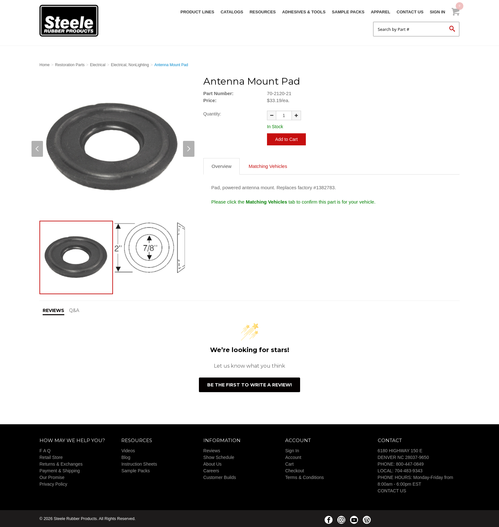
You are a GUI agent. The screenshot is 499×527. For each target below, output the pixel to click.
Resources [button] (263, 12)
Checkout (294, 470)
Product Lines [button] (197, 12)
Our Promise (52, 477)
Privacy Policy (53, 484)
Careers (211, 470)
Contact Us (410, 12)
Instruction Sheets (139, 464)
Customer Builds (219, 477)
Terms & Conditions (304, 477)
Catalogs (232, 12)
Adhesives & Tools (304, 12)
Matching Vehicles (268, 166)
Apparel (380, 12)
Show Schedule (218, 457)
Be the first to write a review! (249, 385)
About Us (212, 464)
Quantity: (212, 113)
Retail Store (51, 457)
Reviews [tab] (53, 310)
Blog (125, 457)
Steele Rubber (71, 21)
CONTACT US (392, 490)
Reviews (211, 450)
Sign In (437, 12)
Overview (222, 166)
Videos (128, 450)
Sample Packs (348, 12)
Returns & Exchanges (60, 464)
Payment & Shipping (59, 470)
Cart (289, 464)
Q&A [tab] (74, 310)
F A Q (45, 450)
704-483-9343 (408, 470)
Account (293, 457)
